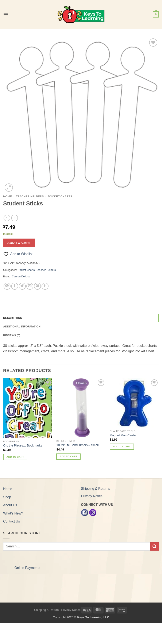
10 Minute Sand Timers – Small (77, 445)
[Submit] (154, 546)
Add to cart (19, 242)
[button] (5, 14)
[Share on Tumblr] (45, 286)
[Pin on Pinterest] (37, 286)
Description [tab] (12, 317)
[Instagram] (92, 512)
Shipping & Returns (95, 488)
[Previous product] (14, 218)
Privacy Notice (92, 496)
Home (7, 196)
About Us (10, 505)
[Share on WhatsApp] (7, 286)
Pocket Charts (60, 196)
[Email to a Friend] (29, 286)
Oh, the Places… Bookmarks (22, 445)
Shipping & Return (46, 610)
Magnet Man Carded (123, 435)
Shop (7, 497)
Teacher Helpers (30, 196)
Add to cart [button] (15, 457)
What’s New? (13, 513)
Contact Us (11, 521)
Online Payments (27, 568)
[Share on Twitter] (22, 286)
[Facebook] (84, 512)
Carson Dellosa (21, 276)
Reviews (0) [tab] (11, 335)
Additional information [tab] (21, 326)
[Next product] (7, 218)
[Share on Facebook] (14, 286)
